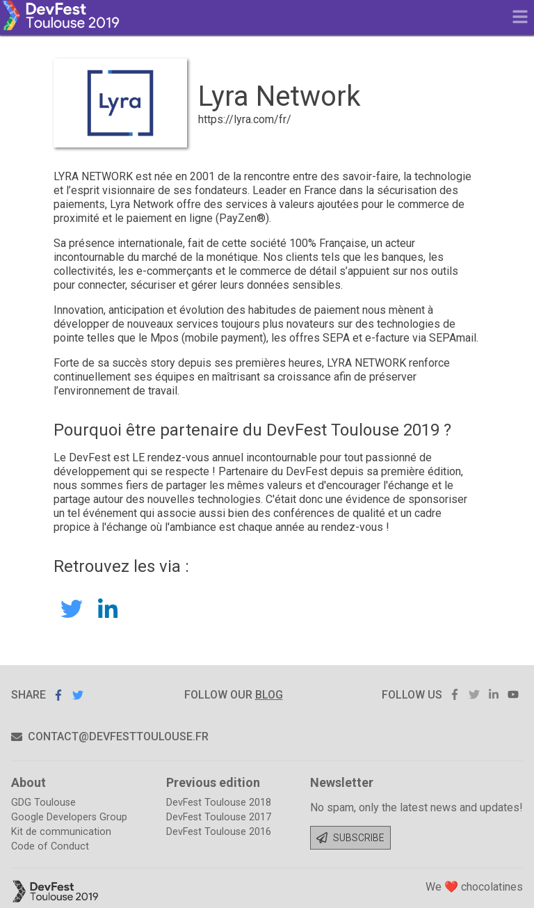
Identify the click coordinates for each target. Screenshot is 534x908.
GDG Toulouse (43, 803)
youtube (513, 694)
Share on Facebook (58, 695)
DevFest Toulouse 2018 (218, 803)
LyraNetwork (71, 609)
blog (269, 694)
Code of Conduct (50, 846)
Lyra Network (108, 609)
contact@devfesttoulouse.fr (110, 736)
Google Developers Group (69, 817)
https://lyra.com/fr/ (244, 119)
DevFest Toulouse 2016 (218, 832)
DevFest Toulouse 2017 (218, 817)
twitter (474, 694)
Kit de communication (61, 832)
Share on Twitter (77, 695)
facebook (454, 694)
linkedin (493, 694)
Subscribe (350, 837)
